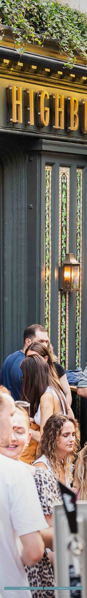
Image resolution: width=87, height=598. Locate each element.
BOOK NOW (23, 588)
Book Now (7, 4)
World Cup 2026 (63, 588)
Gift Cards (53, 592)
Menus (73, 592)
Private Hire (13, 592)
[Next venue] (81, 299)
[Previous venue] (6, 299)
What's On (33, 592)
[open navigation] (82, 4)
